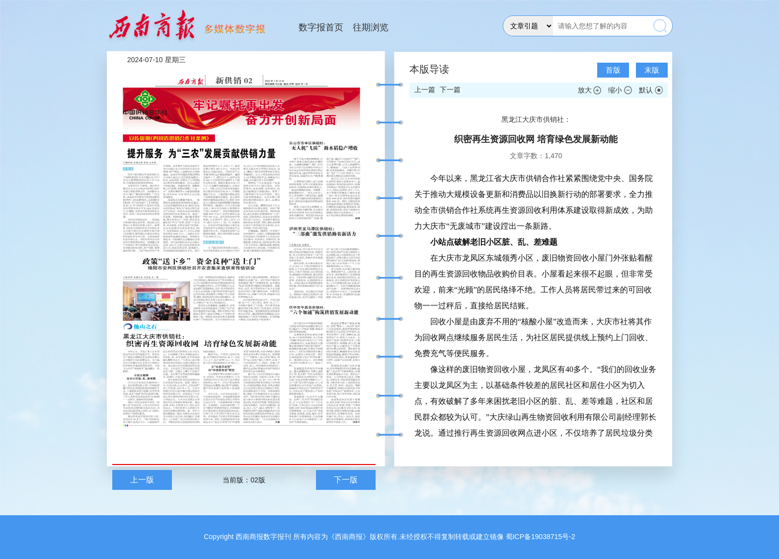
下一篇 (450, 89)
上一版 (142, 479)
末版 (651, 70)
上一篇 (424, 89)
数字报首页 (321, 27)
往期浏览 (371, 27)
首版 (613, 70)
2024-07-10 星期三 (156, 60)
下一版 (346, 479)
